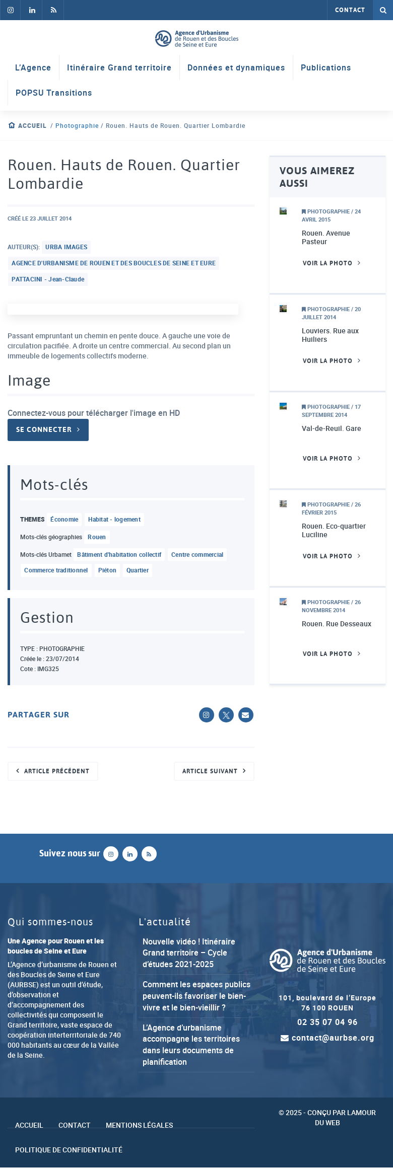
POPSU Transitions (54, 93)
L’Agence (33, 68)
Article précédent (57, 771)
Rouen (97, 538)
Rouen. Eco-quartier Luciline (334, 530)
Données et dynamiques (236, 68)
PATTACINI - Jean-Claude (48, 279)
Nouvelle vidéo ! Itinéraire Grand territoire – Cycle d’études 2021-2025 (189, 953)
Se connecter (44, 430)
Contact (350, 10)
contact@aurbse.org (327, 1038)
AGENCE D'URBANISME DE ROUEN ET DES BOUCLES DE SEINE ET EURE (114, 263)
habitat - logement (115, 520)
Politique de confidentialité (68, 1151)
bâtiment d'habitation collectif (120, 555)
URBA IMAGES (67, 247)
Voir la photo (328, 263)
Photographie (77, 125)
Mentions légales (139, 1126)
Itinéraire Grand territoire (119, 68)
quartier (137, 571)
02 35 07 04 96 (327, 1023)
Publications (326, 68)
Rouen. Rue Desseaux (336, 623)
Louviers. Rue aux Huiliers (330, 335)
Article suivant (210, 771)
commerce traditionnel (56, 571)
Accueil (32, 125)
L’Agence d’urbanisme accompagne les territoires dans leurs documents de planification (191, 1045)
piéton (107, 571)
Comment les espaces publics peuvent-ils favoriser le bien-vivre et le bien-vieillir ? (196, 997)
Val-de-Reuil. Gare (331, 428)
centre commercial (197, 555)
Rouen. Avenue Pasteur (326, 237)
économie (65, 520)
